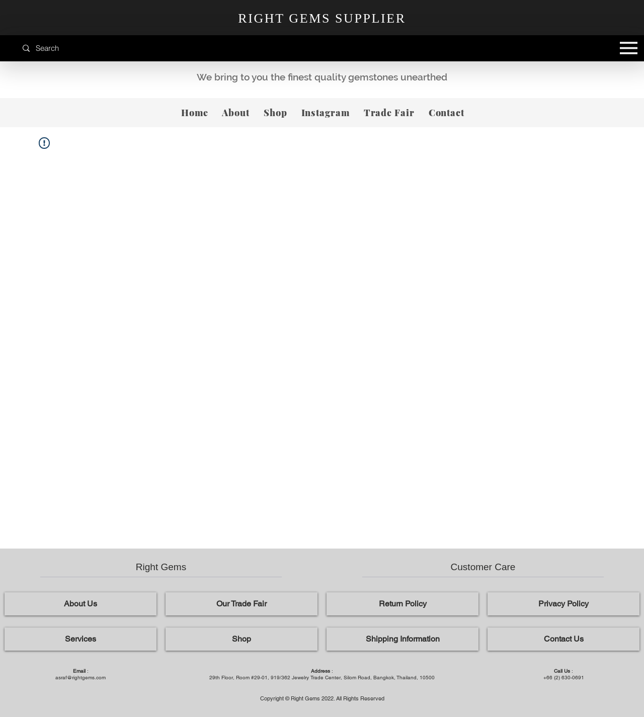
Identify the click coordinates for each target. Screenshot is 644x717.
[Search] (68, 48)
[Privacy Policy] (563, 603)
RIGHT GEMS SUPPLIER (322, 18)
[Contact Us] (563, 639)
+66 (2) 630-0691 (563, 677)
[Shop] (241, 639)
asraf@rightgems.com (80, 677)
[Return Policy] (402, 603)
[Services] (80, 639)
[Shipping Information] (402, 639)
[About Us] (80, 603)
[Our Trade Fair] (241, 603)
